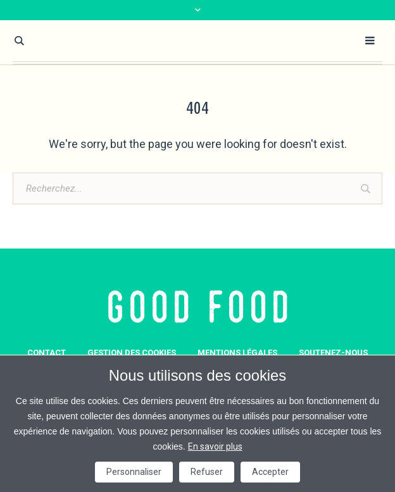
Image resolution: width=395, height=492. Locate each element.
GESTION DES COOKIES (131, 352)
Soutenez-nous (333, 352)
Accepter (270, 472)
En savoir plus (215, 446)
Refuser (207, 472)
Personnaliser (133, 472)
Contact (46, 352)
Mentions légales (237, 352)
